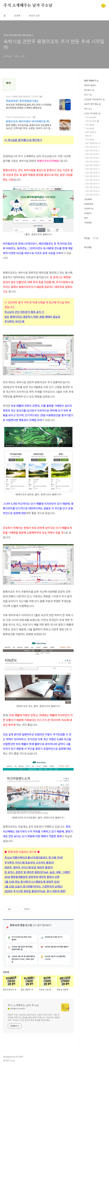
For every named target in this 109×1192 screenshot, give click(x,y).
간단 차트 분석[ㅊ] (92, 180)
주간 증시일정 (92, 121)
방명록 (17, 15)
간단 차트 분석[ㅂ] (92, 165)
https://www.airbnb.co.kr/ (18, 117)
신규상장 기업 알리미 (94, 99)
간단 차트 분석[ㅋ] (92, 183)
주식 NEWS (89, 139)
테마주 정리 (34, 15)
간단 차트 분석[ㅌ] (92, 187)
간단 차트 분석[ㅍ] (92, 191)
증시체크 (89, 90)
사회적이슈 (88, 208)
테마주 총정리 (90, 85)
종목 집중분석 (90, 132)
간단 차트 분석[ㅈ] (92, 176)
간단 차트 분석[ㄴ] (92, 150)
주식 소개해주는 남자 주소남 (27, 5)
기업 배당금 (90, 128)
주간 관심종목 (90, 117)
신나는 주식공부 (92, 113)
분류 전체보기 (91, 80)
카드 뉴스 (88, 108)
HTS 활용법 (89, 124)
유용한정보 (88, 203)
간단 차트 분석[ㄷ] (92, 154)
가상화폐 (88, 199)
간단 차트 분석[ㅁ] (92, 161)
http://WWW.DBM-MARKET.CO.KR (22, 96)
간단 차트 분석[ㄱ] (92, 146)
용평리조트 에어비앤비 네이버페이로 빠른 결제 (28, 121)
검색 (97, 6)
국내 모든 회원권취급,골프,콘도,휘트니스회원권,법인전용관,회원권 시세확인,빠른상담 (29, 106)
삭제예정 (88, 222)
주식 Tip (88, 94)
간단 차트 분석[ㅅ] (92, 169)
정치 (86, 217)
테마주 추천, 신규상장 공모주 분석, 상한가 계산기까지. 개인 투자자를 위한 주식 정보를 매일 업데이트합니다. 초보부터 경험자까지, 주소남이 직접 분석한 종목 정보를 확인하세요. (34, 1142)
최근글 (87, 238)
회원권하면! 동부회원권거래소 (22, 100)
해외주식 (88, 135)
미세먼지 (88, 213)
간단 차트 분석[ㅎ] (92, 194)
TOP (103, 1182)
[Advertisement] (38, 540)
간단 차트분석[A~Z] (93, 143)
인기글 (95, 238)
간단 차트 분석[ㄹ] (92, 157)
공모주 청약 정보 (92, 104)
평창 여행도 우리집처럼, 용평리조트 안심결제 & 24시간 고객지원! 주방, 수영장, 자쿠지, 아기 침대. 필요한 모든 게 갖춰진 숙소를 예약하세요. (29, 126)
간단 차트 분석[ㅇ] (92, 172)
